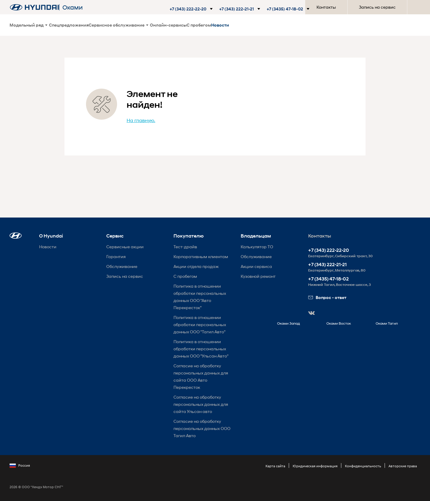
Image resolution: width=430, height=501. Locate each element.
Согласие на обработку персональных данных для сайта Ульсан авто (200, 404)
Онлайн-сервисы (168, 24)
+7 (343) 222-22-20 (328, 250)
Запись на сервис (377, 7)
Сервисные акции (125, 246)
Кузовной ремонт (258, 276)
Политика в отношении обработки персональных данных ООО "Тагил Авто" (199, 324)
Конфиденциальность (363, 466)
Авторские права (402, 466)
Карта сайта (275, 466)
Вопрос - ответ (327, 297)
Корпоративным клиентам (200, 256)
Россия (20, 465)
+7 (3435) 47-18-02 (328, 279)
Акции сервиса (256, 266)
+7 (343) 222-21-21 (327, 264)
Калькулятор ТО (257, 246)
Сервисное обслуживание (118, 24)
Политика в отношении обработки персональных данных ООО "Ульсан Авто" (200, 348)
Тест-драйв (185, 246)
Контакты (326, 7)
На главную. (141, 120)
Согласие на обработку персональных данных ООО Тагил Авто (202, 428)
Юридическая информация (315, 466)
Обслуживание (121, 266)
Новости (220, 24)
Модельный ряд (28, 24)
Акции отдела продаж (196, 266)
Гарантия (116, 256)
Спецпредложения (69, 24)
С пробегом (199, 24)
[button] (191, 9)
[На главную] (34, 7)
